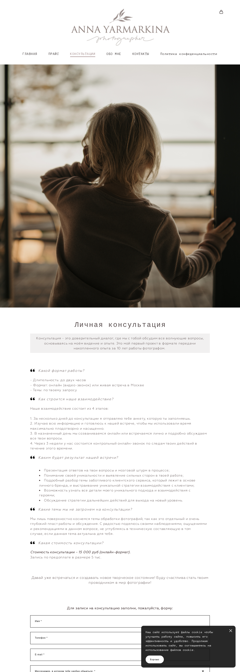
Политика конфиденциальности (189, 54)
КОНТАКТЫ (141, 54)
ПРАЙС (54, 54)
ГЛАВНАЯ (30, 54)
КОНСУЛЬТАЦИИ (82, 54)
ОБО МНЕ (114, 54)
